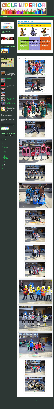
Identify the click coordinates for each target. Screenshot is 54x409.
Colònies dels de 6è (8, 78)
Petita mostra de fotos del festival (10, 92)
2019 (3, 142)
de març (4, 155)
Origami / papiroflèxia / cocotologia (8, 72)
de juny (4, 151)
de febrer (4, 156)
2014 (3, 164)
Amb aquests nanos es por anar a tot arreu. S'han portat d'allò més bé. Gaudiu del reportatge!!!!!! (10, 98)
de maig (4, 152)
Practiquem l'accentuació (8, 107)
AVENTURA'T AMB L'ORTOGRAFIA (25, 21)
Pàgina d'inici (5, 16)
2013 (3, 165)
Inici (35, 398)
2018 (3, 143)
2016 (3, 146)
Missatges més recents (22, 398)
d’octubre (4, 148)
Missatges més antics (48, 398)
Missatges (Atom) (37, 400)
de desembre (5, 147)
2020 (3, 141)
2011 (3, 168)
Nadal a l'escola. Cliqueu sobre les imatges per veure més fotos (10, 103)
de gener (4, 161)
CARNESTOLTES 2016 (22, 56)
